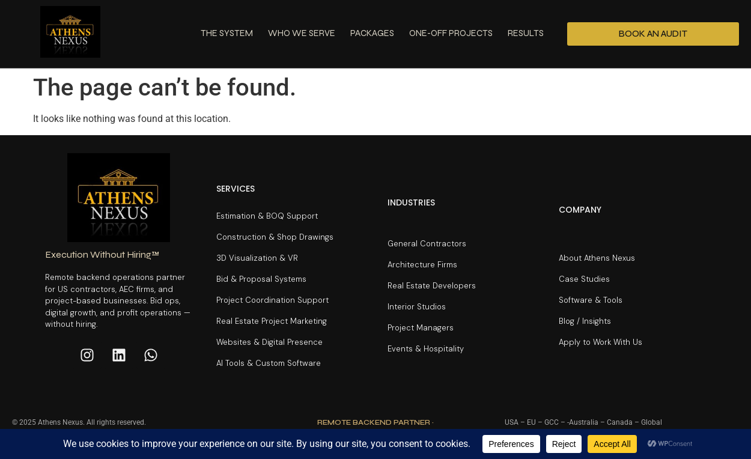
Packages (372, 33)
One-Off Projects (451, 33)
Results (526, 33)
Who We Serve (301, 33)
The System (227, 33)
